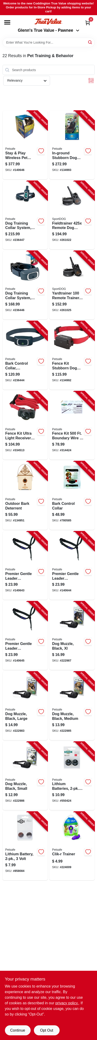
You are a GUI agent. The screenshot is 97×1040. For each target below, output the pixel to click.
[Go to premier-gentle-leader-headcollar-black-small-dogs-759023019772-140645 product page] (25, 635)
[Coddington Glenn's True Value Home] (48, 21)
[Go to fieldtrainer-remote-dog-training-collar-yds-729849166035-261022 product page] (72, 215)
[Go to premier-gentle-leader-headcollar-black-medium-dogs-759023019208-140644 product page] (72, 565)
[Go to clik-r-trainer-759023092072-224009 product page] (72, 846)
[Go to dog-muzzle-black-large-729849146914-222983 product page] (25, 706)
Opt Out (46, 1030)
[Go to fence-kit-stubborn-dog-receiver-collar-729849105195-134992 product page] (72, 355)
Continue (17, 1030)
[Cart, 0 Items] (87, 22)
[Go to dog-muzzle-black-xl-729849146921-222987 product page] (72, 635)
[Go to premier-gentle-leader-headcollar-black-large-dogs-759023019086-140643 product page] (25, 565)
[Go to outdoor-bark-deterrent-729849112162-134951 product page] (25, 495)
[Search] (90, 42)
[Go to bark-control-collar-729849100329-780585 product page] (72, 495)
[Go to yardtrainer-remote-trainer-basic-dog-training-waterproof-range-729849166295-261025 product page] (72, 285)
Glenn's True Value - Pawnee (48, 30)
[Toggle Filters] (91, 80)
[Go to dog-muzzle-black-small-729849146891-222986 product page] (25, 776)
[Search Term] (49, 42)
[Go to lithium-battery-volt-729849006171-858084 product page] (25, 846)
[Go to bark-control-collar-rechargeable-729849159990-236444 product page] (25, 355)
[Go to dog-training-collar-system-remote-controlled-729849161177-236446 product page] (25, 285)
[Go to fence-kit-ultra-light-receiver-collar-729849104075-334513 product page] (25, 425)
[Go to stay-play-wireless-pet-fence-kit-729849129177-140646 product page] (25, 145)
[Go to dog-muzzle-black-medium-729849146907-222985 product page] (72, 706)
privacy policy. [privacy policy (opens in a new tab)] (67, 1003)
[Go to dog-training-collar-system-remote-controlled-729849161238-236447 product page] (25, 215)
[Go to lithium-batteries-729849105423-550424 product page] (72, 776)
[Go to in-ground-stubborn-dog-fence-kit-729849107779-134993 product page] (72, 145)
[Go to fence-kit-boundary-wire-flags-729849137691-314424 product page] (72, 425)
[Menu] (7, 22)
